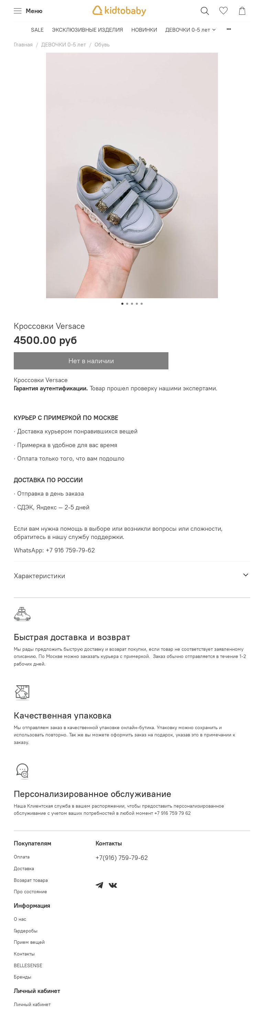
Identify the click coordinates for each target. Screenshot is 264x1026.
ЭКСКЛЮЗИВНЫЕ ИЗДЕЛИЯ (87, 29)
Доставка (24, 868)
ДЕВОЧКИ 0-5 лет (191, 29)
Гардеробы (25, 931)
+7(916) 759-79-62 (122, 858)
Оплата (22, 857)
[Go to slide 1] (122, 304)
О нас (20, 919)
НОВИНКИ (144, 29)
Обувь (102, 44)
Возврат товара (31, 880)
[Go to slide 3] (132, 304)
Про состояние (30, 891)
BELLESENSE (28, 965)
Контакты (24, 954)
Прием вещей (29, 942)
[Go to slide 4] (137, 304)
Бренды (22, 977)
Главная (23, 44)
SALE (37, 29)
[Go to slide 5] (142, 304)
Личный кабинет (32, 1004)
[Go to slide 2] (127, 304)
